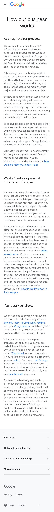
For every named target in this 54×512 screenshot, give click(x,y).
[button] (27, 437)
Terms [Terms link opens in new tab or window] (19, 494)
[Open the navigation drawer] (5, 4)
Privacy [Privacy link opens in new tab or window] (8, 494)
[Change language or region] (29, 505)
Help (9, 505)
